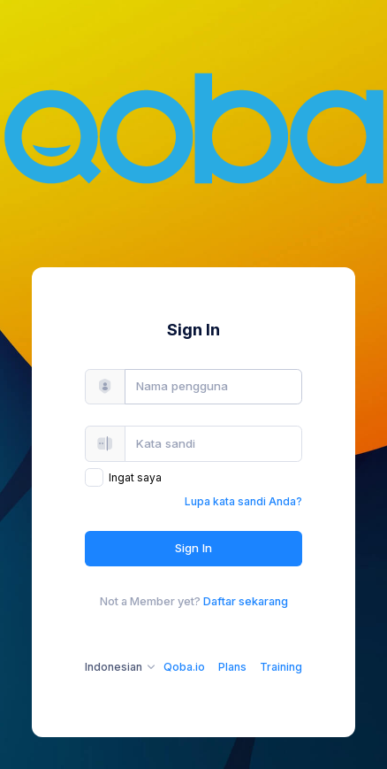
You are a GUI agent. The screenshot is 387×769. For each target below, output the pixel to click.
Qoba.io (184, 666)
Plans (232, 666)
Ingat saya (135, 477)
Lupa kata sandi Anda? (243, 501)
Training (281, 666)
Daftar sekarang (245, 601)
